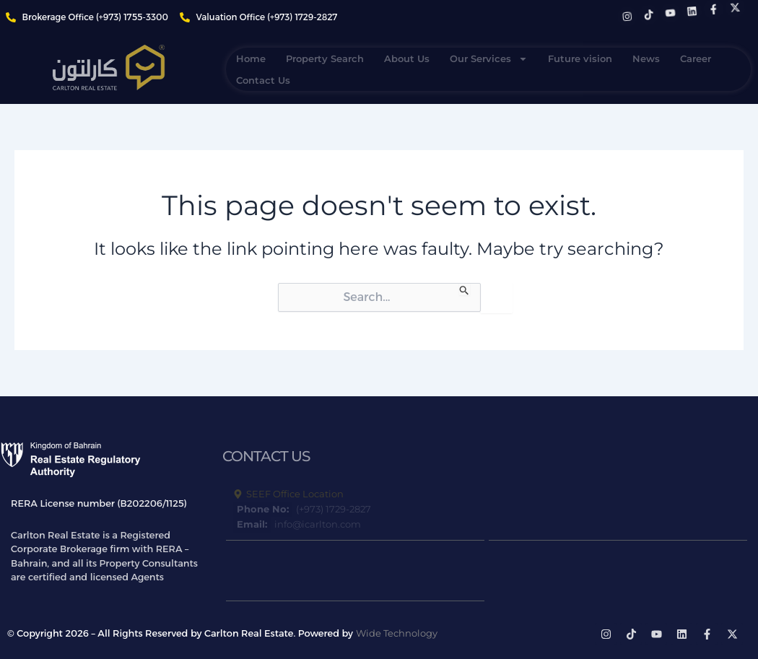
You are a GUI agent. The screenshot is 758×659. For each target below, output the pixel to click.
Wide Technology (396, 633)
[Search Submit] (464, 289)
